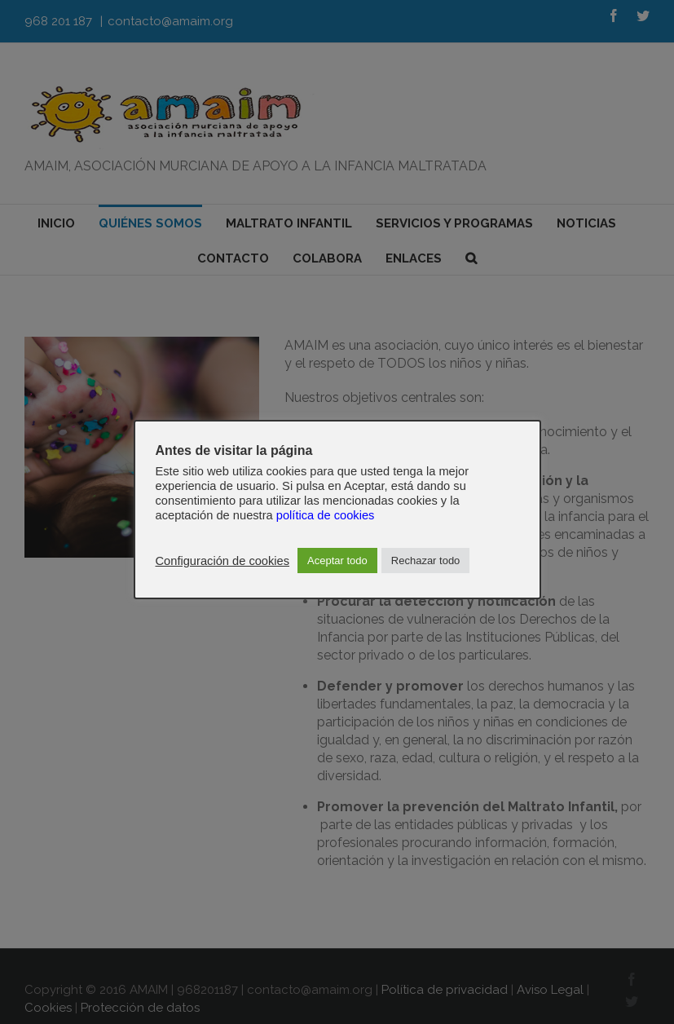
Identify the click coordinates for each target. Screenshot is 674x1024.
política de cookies (325, 515)
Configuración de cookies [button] (223, 560)
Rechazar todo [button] (425, 560)
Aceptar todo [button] (337, 560)
